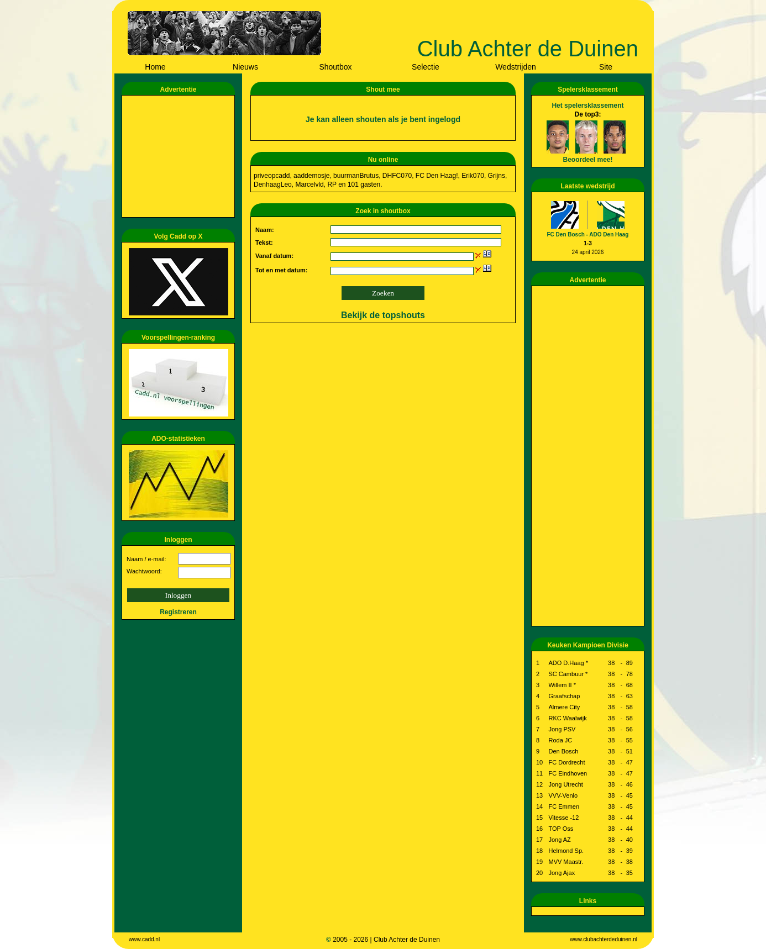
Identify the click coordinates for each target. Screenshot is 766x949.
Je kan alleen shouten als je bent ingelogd (383, 119)
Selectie (425, 66)
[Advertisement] (180, 156)
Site (605, 66)
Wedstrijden (515, 66)
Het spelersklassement (587, 105)
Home (155, 66)
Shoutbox (335, 66)
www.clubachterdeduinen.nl (603, 939)
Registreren (178, 612)
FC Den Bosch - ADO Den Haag (588, 234)
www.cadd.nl (144, 939)
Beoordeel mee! (587, 160)
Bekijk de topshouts (383, 315)
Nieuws (245, 66)
